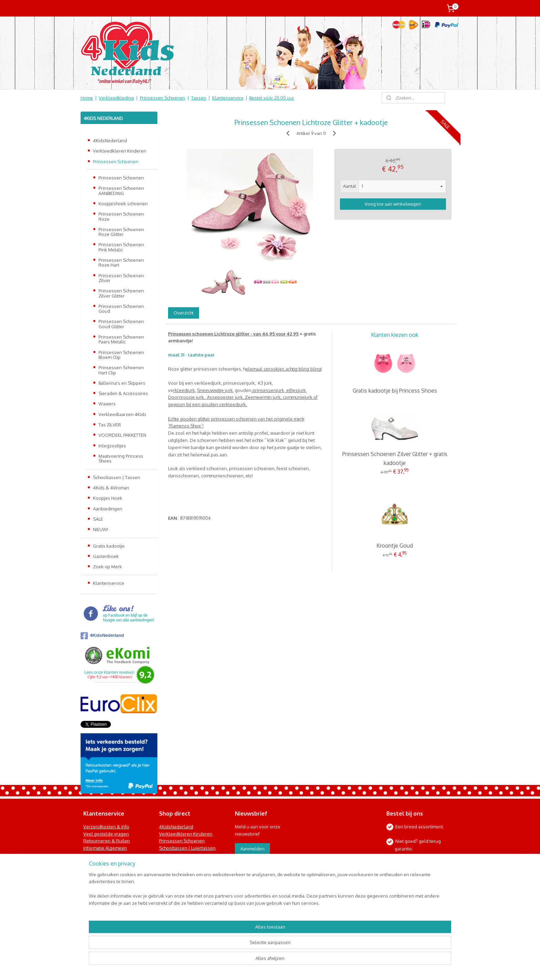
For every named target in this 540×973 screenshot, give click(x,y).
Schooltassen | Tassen (116, 477)
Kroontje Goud (394, 545)
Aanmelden (252, 848)
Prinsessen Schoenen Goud (121, 308)
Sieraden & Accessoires (123, 393)
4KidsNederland (110, 140)
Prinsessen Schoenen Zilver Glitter (121, 293)
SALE (98, 519)
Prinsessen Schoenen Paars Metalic (121, 339)
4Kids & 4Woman (111, 487)
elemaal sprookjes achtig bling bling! (284, 369)
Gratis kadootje (109, 546)
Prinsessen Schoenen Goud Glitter (121, 324)
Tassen (198, 98)
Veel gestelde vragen (106, 834)
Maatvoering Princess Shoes (120, 458)
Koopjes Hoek (107, 498)
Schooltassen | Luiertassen (187, 848)
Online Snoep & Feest (182, 876)
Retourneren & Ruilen (106, 840)
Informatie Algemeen (105, 848)
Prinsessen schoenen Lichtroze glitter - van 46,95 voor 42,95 (233, 334)
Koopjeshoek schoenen (123, 203)
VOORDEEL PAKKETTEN (122, 435)
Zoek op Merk (107, 566)
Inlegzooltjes (112, 445)
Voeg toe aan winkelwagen (393, 204)
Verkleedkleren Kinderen (119, 151)
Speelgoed (171, 862)
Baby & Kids (171, 855)
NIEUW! (100, 529)
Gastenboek (106, 556)
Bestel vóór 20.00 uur (271, 98)
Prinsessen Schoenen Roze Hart (121, 262)
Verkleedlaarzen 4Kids (122, 414)
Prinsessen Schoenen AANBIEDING (121, 190)
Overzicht (184, 312)
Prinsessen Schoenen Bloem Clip (121, 355)
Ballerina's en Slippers (121, 383)
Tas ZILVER (109, 424)
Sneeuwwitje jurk (215, 390)
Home (87, 98)
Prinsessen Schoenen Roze (121, 216)
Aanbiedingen (107, 508)
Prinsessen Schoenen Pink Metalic (121, 247)
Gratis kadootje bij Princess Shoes (395, 390)
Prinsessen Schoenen (162, 98)
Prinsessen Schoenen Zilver (121, 278)
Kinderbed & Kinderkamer (186, 869)
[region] (224, 947)
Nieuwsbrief (95, 869)
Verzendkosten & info (106, 826)
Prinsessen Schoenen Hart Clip (121, 370)
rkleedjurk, (184, 390)
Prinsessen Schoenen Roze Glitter (121, 232)
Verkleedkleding (116, 98)
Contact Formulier (103, 876)
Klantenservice (227, 98)
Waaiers (107, 403)
